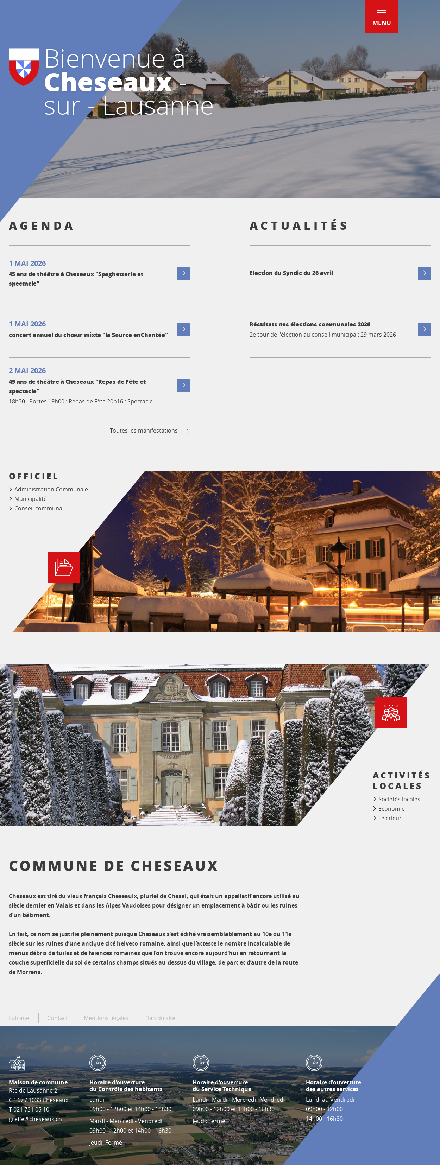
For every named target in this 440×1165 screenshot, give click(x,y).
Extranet (20, 1018)
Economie (391, 809)
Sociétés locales (399, 799)
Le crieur (390, 818)
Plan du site (159, 1018)
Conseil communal (39, 508)
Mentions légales (106, 1018)
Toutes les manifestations (150, 430)
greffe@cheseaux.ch (35, 1119)
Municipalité (30, 499)
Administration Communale (51, 489)
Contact (57, 1018)
